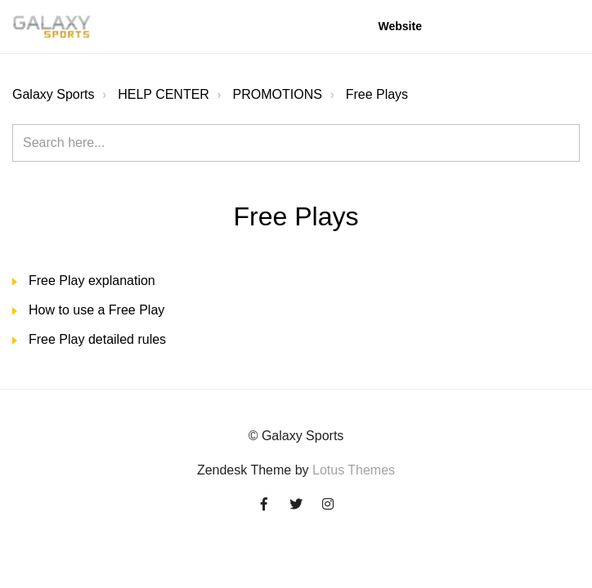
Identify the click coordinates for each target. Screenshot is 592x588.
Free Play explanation (92, 280)
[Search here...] (296, 143)
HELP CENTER (163, 94)
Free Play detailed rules (97, 339)
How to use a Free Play (96, 310)
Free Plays (377, 94)
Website (400, 26)
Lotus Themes (353, 470)
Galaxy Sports (53, 94)
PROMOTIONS (277, 94)
